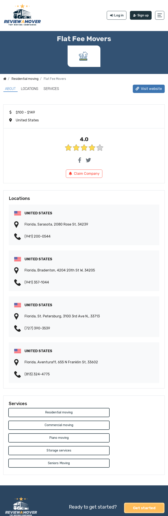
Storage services (122, 425)
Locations (29, 88)
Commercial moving (122, 411)
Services (51, 88)
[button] (160, 14)
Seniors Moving (45, 438)
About (10, 88)
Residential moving (45, 411)
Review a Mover (16, 510)
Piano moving (46, 425)
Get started (144, 482)
